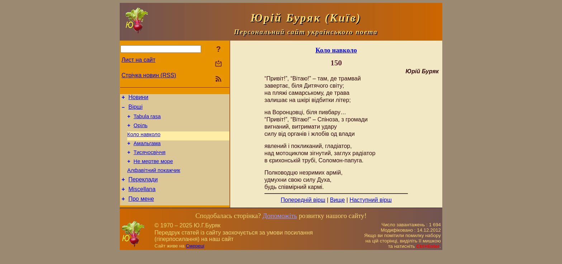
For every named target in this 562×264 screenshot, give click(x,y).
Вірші (135, 109)
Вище (337, 200)
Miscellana (142, 201)
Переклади (143, 190)
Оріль (141, 130)
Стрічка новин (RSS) (149, 75)
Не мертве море (153, 170)
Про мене (141, 212)
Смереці (195, 257)
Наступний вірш (370, 200)
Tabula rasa (147, 119)
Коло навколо (144, 140)
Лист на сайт (139, 60)
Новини (138, 98)
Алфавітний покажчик (153, 180)
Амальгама (147, 150)
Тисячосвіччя (150, 160)
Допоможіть (279, 227)
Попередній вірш (303, 200)
